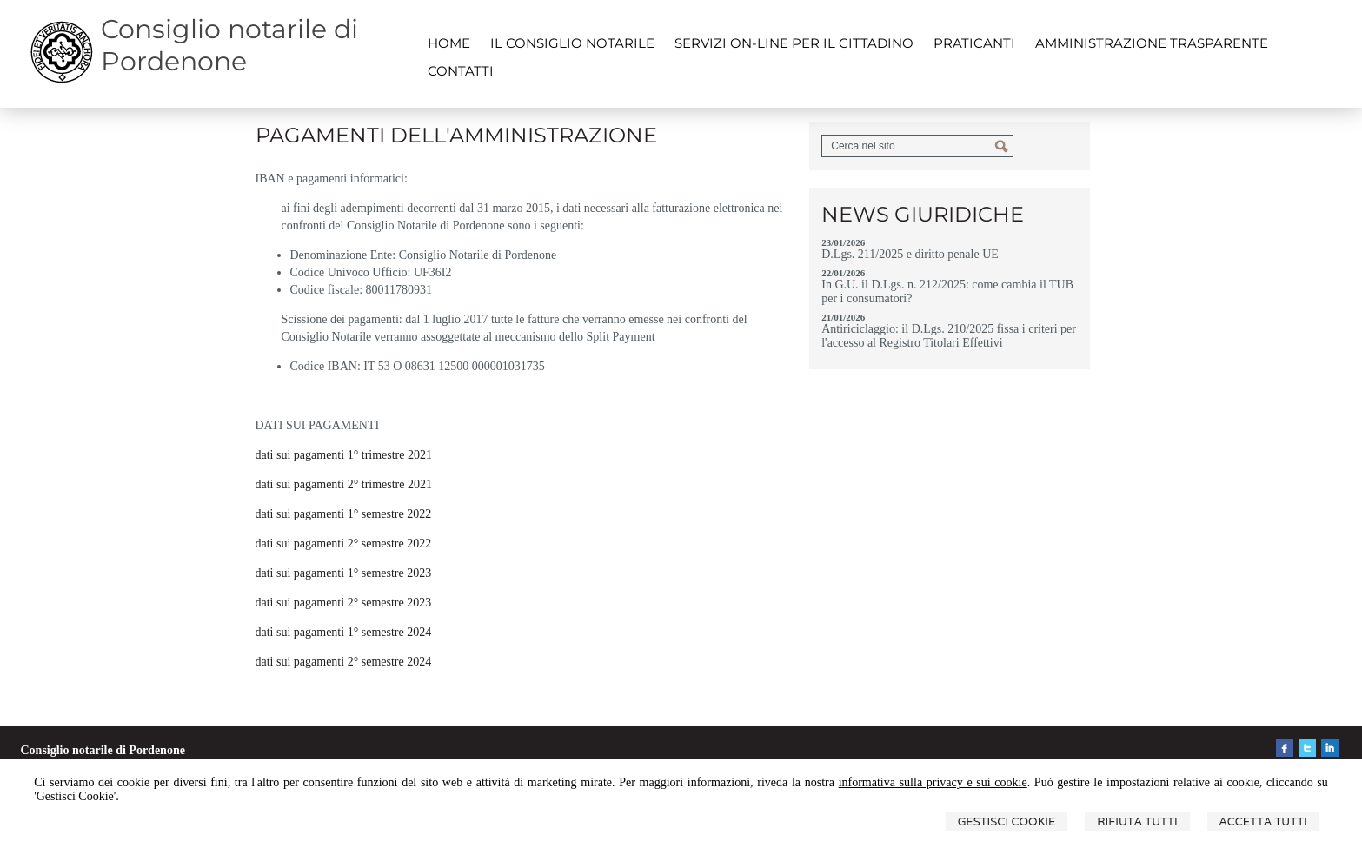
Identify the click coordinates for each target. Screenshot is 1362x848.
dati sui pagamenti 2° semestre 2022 (344, 543)
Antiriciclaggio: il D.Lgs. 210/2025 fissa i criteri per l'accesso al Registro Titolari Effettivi (948, 335)
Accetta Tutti (1263, 821)
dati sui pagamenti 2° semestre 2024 (344, 661)
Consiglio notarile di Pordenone (229, 45)
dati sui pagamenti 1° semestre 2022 (344, 513)
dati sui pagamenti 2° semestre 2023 (344, 602)
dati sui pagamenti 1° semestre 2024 (344, 632)
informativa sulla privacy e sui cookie (933, 782)
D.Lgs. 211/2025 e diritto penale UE (910, 254)
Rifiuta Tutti (1137, 821)
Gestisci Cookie (1007, 821)
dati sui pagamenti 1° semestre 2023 (344, 573)
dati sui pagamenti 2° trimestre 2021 (344, 484)
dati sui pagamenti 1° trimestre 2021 (344, 454)
